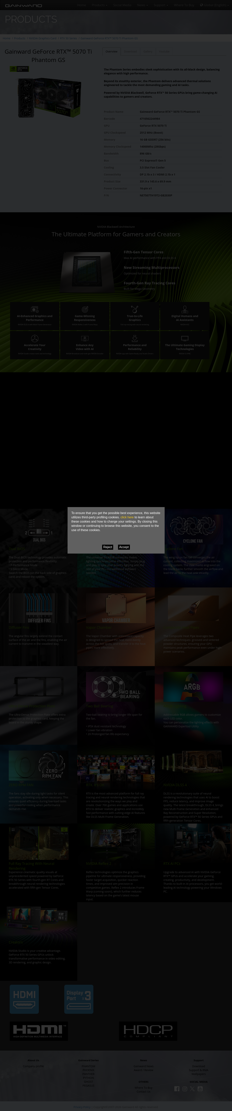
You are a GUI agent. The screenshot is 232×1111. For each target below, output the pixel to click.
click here (127, 517)
